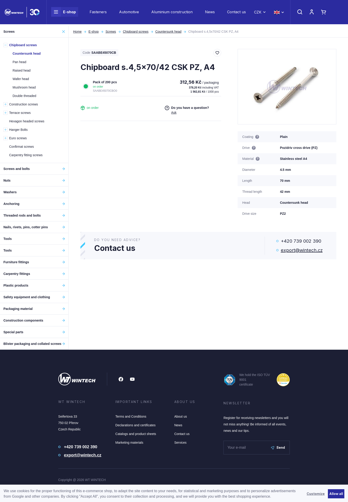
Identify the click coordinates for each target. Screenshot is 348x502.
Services (180, 442)
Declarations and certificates (135, 425)
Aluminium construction (172, 13)
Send (278, 447)
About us (180, 416)
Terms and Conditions (130, 416)
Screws (111, 31)
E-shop (63, 13)
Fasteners (98, 13)
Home (77, 31)
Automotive (129, 13)
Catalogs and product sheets (135, 434)
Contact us (236, 13)
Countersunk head (168, 31)
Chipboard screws (136, 31)
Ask (173, 112)
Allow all (336, 494)
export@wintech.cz (302, 250)
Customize (316, 494)
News (210, 13)
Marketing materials (129, 442)
